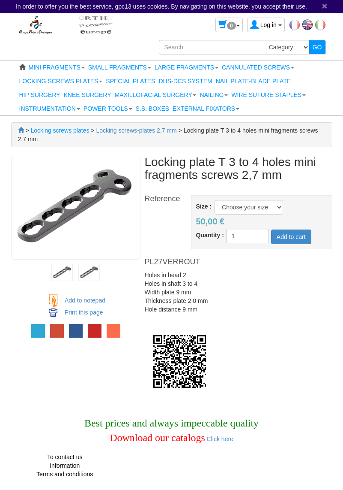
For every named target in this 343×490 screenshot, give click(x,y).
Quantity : (210, 235)
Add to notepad (85, 300)
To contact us (65, 457)
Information (65, 465)
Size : (204, 206)
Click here (219, 439)
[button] (56, 67)
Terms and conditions (64, 474)
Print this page (84, 312)
